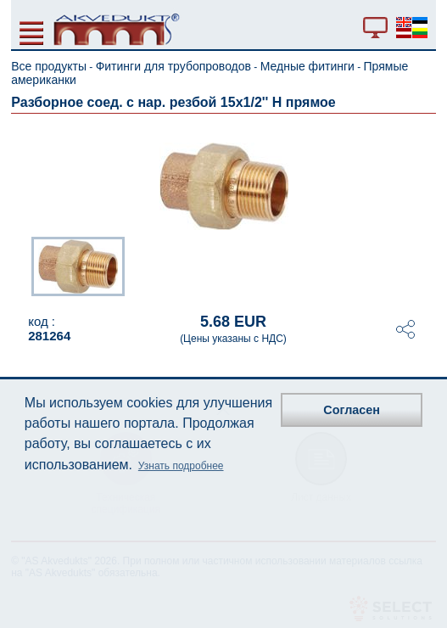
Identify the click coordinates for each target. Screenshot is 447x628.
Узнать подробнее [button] (181, 466)
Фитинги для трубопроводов (173, 66)
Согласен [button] (351, 410)
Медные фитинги (307, 66)
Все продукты (49, 66)
